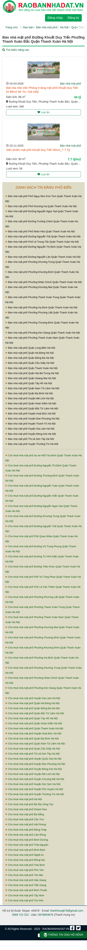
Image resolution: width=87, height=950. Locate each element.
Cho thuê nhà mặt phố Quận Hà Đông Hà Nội (32, 703)
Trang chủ (11, 27)
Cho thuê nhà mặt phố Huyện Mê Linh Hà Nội (32, 774)
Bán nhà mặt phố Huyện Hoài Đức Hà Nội (30, 413)
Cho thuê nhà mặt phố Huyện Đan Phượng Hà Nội (35, 763)
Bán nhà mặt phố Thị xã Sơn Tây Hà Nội (29, 438)
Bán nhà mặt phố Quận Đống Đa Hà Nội (29, 357)
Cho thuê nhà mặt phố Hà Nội (23, 799)
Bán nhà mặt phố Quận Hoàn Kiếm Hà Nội (30, 403)
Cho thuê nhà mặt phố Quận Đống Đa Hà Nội (32, 708)
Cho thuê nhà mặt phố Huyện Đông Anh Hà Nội (33, 769)
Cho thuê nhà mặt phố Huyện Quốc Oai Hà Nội (33, 758)
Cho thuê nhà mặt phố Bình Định (25, 849)
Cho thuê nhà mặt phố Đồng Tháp (26, 829)
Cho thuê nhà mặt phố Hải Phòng (25, 824)
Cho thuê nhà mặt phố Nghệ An (24, 854)
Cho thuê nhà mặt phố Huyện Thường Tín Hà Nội (34, 794)
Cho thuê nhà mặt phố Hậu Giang (25, 880)
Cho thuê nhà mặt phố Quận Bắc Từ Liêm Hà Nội (34, 713)
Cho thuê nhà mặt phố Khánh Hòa (26, 809)
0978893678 (45, 914)
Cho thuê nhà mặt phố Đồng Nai (25, 859)
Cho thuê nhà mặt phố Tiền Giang (25, 885)
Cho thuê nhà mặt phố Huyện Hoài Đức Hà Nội (33, 733)
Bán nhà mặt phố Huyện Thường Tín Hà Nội (31, 444)
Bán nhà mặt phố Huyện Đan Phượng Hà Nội (32, 418)
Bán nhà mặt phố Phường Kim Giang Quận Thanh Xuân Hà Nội (42, 332)
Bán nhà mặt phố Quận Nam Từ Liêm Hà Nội (32, 388)
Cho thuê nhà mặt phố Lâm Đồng (25, 834)
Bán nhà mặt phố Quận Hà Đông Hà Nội (29, 352)
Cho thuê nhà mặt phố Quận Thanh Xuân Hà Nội (34, 728)
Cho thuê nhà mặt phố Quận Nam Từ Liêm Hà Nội (35, 743)
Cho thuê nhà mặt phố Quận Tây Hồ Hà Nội (31, 718)
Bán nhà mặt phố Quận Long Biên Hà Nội (30, 347)
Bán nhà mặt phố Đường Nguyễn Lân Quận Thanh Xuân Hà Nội (43, 256)
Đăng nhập (55, 17)
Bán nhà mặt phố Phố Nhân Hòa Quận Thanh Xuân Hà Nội (40, 231)
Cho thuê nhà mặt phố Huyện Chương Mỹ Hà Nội (34, 779)
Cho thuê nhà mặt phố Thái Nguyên (26, 844)
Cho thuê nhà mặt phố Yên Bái (24, 875)
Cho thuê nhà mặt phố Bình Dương (26, 839)
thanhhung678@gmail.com (66, 910)
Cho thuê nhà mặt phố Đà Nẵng (24, 814)
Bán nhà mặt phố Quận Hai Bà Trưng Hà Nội (32, 373)
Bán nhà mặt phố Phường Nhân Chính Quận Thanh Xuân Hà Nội (43, 282)
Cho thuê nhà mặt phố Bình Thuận (26, 890)
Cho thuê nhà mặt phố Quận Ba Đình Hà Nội (32, 738)
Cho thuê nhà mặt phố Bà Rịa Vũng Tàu (29, 804)
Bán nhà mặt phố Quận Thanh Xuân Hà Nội (31, 368)
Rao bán (28, 27)
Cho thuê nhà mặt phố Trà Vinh (24, 900)
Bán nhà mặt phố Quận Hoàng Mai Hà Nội (30, 378)
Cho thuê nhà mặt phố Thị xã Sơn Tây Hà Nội (32, 753)
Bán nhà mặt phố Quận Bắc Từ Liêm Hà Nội (31, 408)
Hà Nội (64, 27)
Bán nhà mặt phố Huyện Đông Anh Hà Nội (30, 433)
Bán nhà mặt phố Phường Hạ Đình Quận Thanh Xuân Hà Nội (41, 307)
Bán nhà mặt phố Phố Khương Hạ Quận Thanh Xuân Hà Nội (41, 206)
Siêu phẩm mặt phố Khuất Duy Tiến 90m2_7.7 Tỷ (38, 149)
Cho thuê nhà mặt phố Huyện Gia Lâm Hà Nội (32, 698)
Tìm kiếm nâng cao (15, 49)
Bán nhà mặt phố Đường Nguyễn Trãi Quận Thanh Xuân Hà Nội (43, 236)
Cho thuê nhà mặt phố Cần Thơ (24, 819)
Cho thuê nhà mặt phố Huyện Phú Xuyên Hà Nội (34, 789)
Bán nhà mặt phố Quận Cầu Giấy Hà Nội (29, 362)
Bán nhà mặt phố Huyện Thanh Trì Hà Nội (30, 423)
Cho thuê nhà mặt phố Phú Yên (24, 870)
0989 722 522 (20, 914)
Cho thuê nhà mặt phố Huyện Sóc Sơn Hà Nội (32, 784)
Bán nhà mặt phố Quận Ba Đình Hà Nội (29, 393)
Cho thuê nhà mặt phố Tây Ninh (24, 895)
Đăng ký (73, 17)
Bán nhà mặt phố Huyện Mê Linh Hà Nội (29, 398)
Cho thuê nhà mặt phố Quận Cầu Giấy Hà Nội (32, 748)
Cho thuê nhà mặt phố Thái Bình (25, 865)
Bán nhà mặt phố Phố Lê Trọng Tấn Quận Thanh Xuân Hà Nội (42, 241)
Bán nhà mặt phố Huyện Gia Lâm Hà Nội (29, 428)
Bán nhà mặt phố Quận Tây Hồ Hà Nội (28, 383)
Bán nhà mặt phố (46, 27)
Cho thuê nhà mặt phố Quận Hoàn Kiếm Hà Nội (33, 723)
